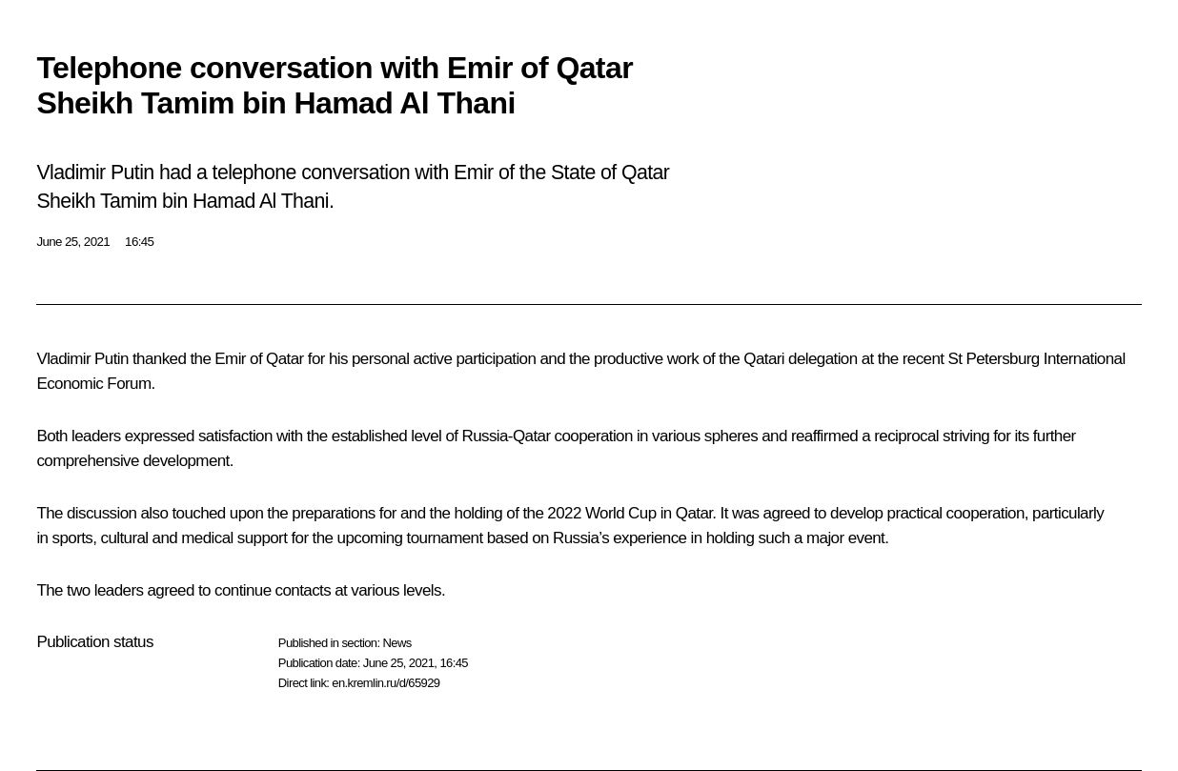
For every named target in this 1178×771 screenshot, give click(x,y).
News (396, 643)
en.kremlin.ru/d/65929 (385, 683)
